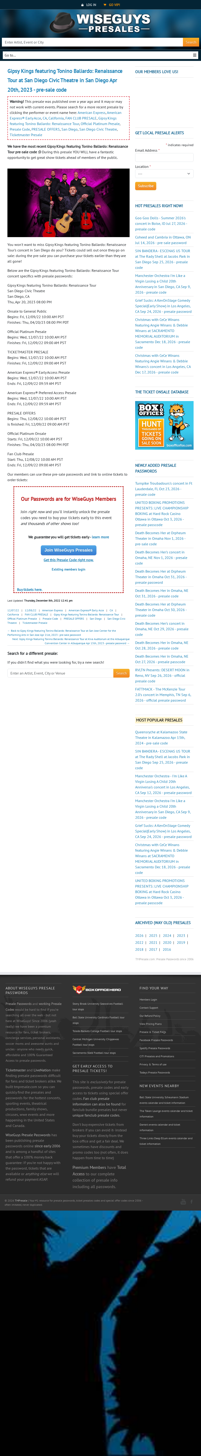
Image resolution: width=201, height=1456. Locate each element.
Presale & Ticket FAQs (153, 1032)
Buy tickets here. (29, 589)
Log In (88, 5)
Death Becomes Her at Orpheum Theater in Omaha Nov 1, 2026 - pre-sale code (160, 538)
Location (143, 166)
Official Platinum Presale (100, 123)
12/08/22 (30, 610)
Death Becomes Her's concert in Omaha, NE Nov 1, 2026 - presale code (161, 557)
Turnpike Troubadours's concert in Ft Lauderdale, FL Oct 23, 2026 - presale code (163, 489)
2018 (139, 949)
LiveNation (42, 1070)
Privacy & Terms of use (153, 1064)
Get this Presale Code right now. (68, 560)
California (56, 118)
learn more (100, 537)
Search (191, 42)
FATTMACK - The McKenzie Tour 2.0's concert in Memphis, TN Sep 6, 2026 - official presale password (163, 695)
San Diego (69, 129)
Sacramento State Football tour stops (94, 1052)
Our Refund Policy (150, 1015)
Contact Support (149, 1007)
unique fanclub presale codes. (96, 1115)
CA (45, 118)
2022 (139, 942)
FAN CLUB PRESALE (81, 118)
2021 (153, 942)
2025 (153, 935)
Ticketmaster (16, 1070)
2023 (181, 935)
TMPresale (21, 1200)
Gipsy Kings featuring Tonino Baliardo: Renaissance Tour (86, 614)
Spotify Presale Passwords (155, 1048)
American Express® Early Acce (86, 610)
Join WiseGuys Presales (69, 550)
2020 (167, 942)
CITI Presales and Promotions (157, 1056)
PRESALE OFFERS (46, 129)
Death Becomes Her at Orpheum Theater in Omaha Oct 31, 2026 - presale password (161, 577)
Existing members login (68, 569)
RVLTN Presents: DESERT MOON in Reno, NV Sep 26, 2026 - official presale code (162, 675)
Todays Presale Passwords (155, 1072)
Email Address (147, 150)
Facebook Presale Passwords (156, 1040)
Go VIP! (111, 5)
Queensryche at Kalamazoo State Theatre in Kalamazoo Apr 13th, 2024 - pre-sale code (161, 737)
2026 (139, 935)
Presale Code (20, 129)
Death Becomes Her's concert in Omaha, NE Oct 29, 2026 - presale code (161, 629)
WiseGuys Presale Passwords (28, 1135)
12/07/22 (13, 610)
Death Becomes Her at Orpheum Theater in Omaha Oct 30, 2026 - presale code (161, 610)
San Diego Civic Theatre (98, 129)
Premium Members (89, 1167)
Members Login (148, 999)
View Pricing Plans (151, 1024)
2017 (153, 949)
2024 (167, 935)
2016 (167, 949)
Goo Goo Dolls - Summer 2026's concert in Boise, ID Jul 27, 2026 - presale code (161, 223)
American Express (91, 112)
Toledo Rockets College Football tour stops (97, 1031)
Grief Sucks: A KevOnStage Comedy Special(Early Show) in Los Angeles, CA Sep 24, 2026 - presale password (163, 306)
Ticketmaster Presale (26, 134)
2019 (181, 942)
